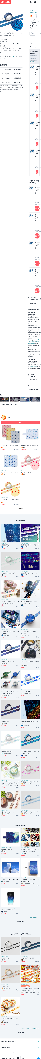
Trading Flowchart (33, 375)
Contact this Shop (33, 389)
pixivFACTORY (33, 366)
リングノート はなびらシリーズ (10, 445)
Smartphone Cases (26, 444)
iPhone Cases (4, 470)
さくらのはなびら (26, 472)
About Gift (33, 303)
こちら (14, 56)
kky (9, 417)
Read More (32, 61)
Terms (30, 386)
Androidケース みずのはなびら (29, 445)
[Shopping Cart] (35, 2)
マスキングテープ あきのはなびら (10, 499)
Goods (31, 10)
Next (20, 19)
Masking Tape (33, 12)
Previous (3, 19)
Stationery (3, 444)
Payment (32, 379)
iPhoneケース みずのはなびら (9, 472)
